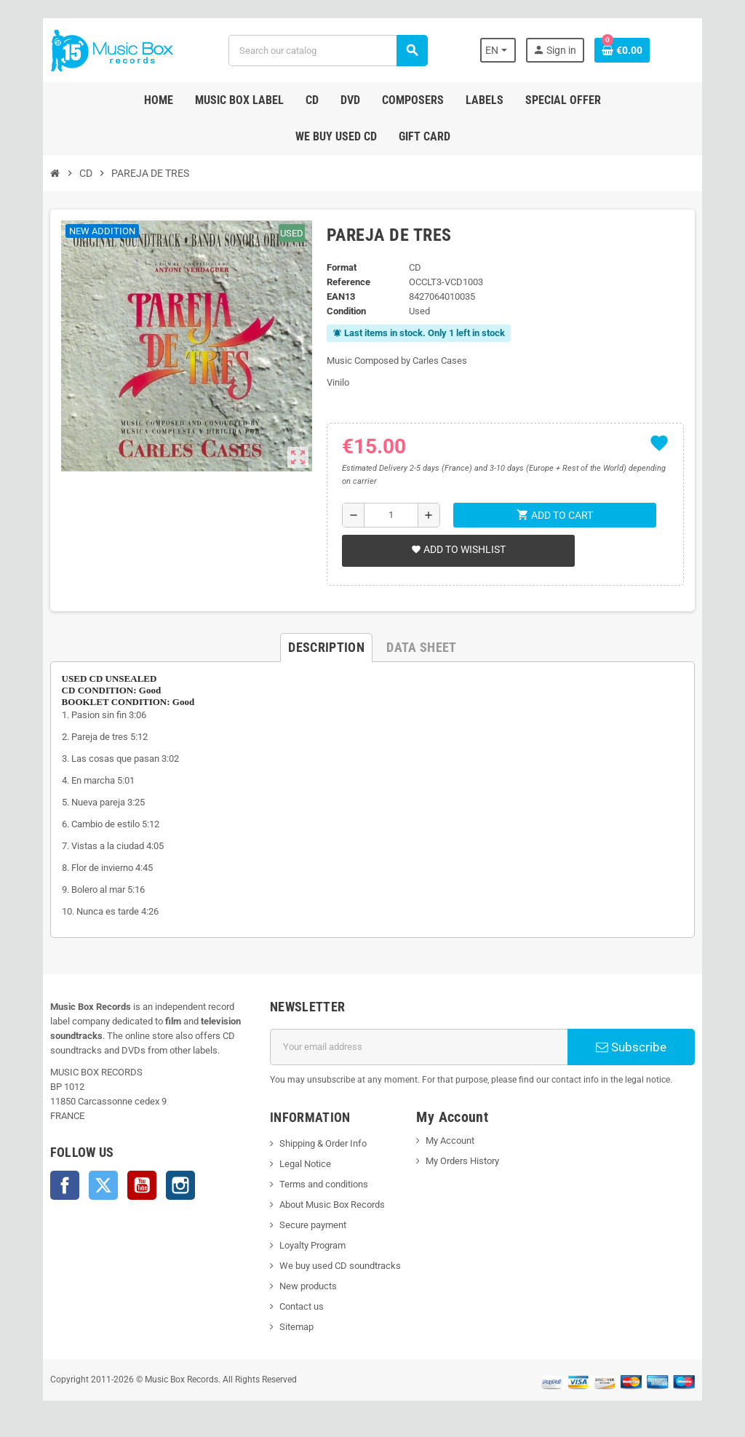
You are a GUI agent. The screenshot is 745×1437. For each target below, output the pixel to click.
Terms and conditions (317, 1184)
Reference (345, 281)
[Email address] (421, 1047)
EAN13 (338, 296)
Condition (343, 311)
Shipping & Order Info (316, 1143)
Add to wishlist (455, 549)
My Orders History (464, 1160)
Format (339, 267)
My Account (452, 1140)
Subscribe (646, 1047)
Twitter (83, 1185)
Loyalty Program (306, 1245)
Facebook (45, 1185)
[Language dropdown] (515, 50)
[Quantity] (389, 515)
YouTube (122, 1185)
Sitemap (290, 1326)
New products (301, 1286)
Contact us (295, 1306)
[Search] (326, 50)
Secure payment (306, 1224)
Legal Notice (298, 1163)
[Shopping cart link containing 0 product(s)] (641, 50)
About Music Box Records (325, 1204)
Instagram (160, 1185)
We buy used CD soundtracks (333, 1265)
